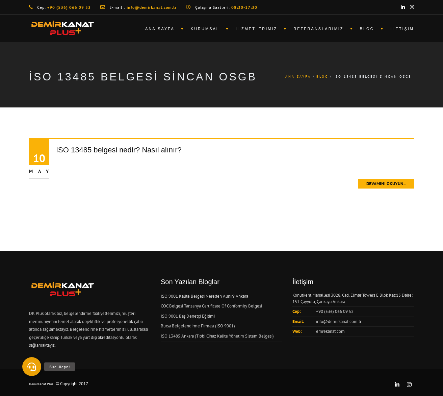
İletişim (402, 29)
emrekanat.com (330, 331)
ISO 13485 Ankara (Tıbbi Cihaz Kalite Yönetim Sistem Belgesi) (217, 336)
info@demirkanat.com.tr (338, 321)
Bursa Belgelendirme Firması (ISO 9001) (198, 326)
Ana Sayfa (160, 29)
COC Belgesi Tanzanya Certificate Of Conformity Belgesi (211, 306)
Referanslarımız (318, 29)
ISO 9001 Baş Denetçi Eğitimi (188, 316)
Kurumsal (205, 29)
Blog (367, 29)
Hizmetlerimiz (256, 29)
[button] (31, 366)
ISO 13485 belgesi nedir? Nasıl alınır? (119, 150)
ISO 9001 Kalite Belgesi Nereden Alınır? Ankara (204, 296)
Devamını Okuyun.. (386, 184)
